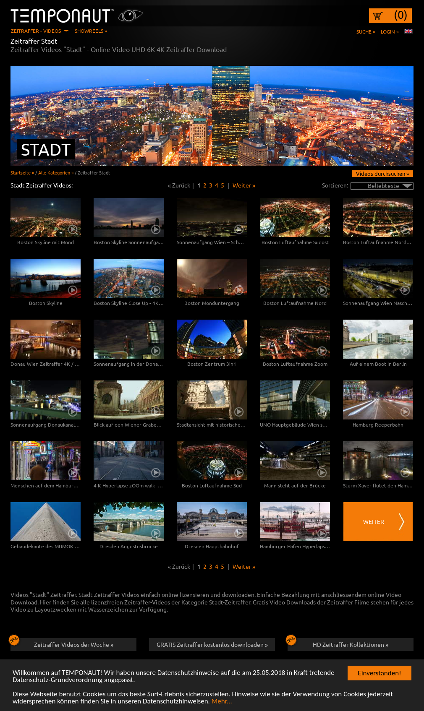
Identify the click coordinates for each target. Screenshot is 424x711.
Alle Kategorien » (55, 172)
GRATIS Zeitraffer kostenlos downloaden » (212, 644)
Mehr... (222, 701)
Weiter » (244, 185)
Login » (390, 31)
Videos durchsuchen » (382, 173)
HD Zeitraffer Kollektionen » (338, 643)
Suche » (365, 31)
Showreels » (91, 30)
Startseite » (22, 172)
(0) (401, 14)
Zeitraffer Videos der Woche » (61, 643)
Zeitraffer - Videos (36, 30)
